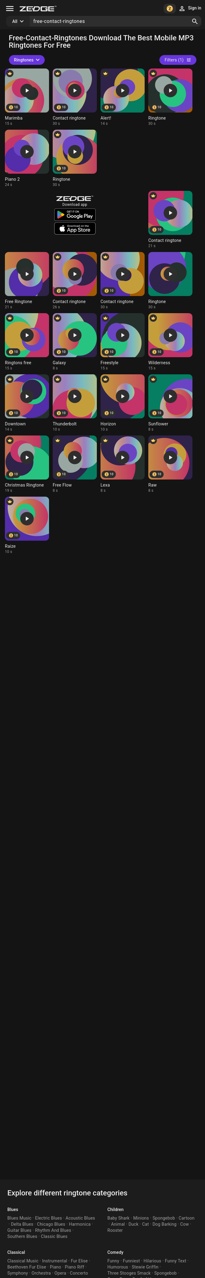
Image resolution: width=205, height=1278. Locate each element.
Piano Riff (74, 1267)
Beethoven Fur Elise (26, 1267)
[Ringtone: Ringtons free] (27, 342)
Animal (118, 1224)
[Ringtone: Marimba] (27, 97)
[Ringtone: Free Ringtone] (27, 280)
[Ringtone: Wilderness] (170, 342)
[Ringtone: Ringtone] (170, 97)
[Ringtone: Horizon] (123, 403)
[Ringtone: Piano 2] (27, 158)
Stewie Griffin (145, 1267)
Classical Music (22, 1260)
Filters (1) (178, 59)
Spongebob (164, 1218)
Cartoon (187, 1218)
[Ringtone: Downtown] (27, 403)
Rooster (115, 1230)
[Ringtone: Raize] (27, 525)
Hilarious (152, 1260)
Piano (55, 1267)
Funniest (131, 1260)
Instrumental (54, 1260)
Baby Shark (119, 1218)
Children (116, 1209)
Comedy (115, 1252)
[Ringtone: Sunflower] (170, 403)
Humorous (118, 1267)
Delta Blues (22, 1224)
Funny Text (175, 1260)
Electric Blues (48, 1218)
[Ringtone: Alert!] (123, 97)
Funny (114, 1260)
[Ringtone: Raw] (170, 464)
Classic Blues (54, 1236)
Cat (145, 1224)
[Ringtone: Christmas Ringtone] (27, 464)
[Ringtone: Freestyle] (123, 342)
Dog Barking (165, 1224)
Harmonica (80, 1224)
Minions (141, 1218)
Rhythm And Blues (53, 1230)
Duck (133, 1224)
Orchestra (41, 1273)
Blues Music (19, 1218)
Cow (184, 1224)
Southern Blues (22, 1236)
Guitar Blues (19, 1230)
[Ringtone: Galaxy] (75, 342)
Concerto (79, 1273)
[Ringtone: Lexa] (123, 464)
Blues (12, 1209)
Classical (16, 1252)
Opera (60, 1273)
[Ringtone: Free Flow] (75, 464)
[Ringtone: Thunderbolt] (75, 403)
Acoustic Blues (80, 1218)
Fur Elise (79, 1260)
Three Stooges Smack (129, 1273)
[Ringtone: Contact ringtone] (75, 97)
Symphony (17, 1273)
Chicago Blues (51, 1224)
